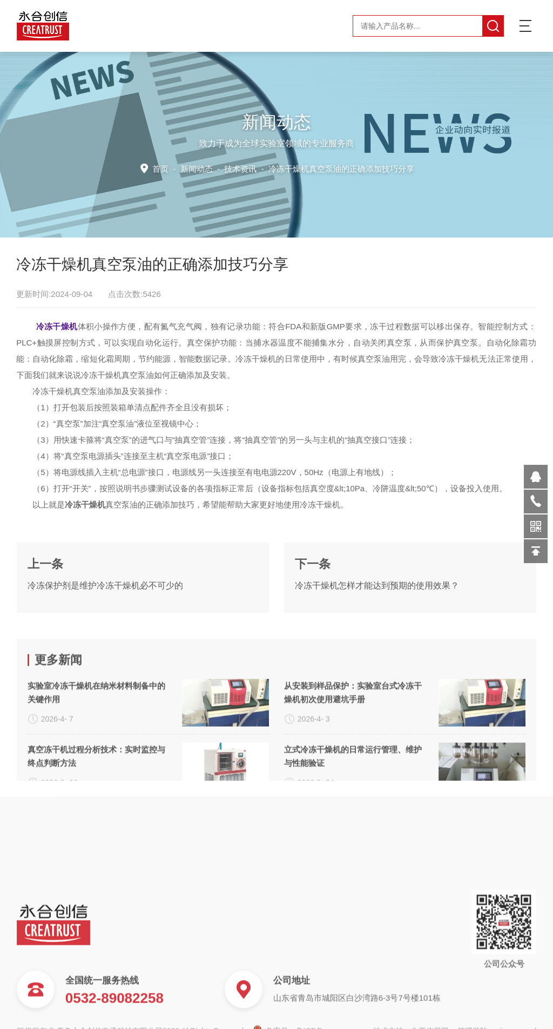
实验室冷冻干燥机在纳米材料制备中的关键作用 (96, 752)
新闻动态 (199, 168)
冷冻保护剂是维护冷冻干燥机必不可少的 (105, 614)
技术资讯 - (317, 168)
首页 (164, 168)
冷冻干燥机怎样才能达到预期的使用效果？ (377, 614)
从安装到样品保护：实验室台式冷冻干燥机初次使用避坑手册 (353, 752)
